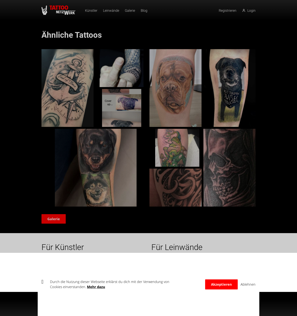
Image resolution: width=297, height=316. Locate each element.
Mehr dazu (96, 287)
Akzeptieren (221, 284)
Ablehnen (248, 284)
